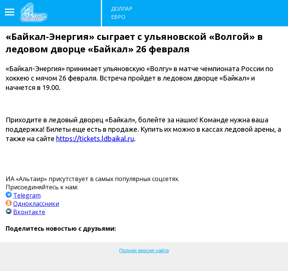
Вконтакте (29, 212)
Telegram (27, 195)
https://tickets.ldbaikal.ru (95, 138)
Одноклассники (36, 203)
